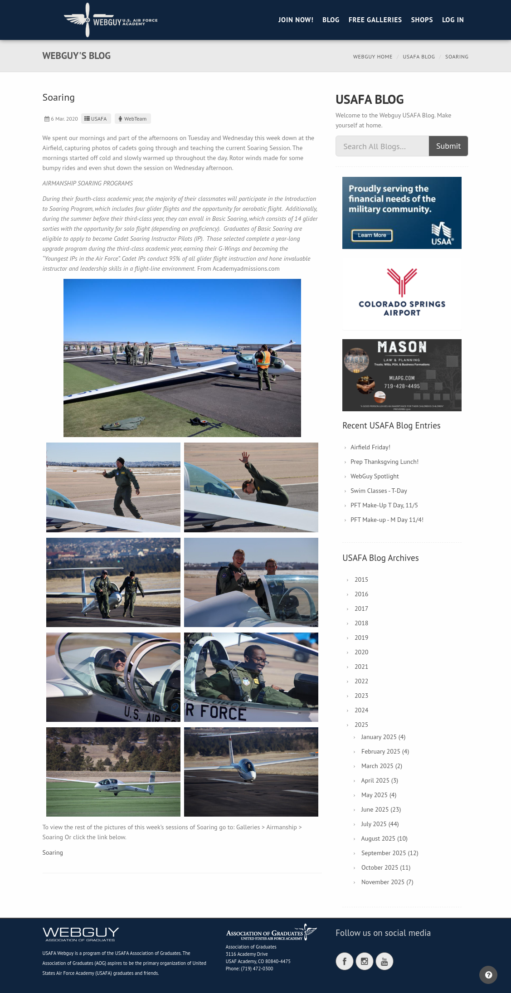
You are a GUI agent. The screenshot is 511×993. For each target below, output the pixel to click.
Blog (331, 19)
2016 (362, 594)
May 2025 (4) (379, 795)
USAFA (95, 118)
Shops (422, 19)
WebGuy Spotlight (374, 476)
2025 (362, 724)
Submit (448, 146)
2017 (362, 608)
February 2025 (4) (385, 751)
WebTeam (132, 118)
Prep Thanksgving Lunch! (384, 462)
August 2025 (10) (384, 838)
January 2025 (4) (383, 737)
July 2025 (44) (380, 824)
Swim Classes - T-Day (378, 491)
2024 (362, 710)
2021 (362, 666)
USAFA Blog (419, 56)
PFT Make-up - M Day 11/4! (386, 520)
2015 (362, 579)
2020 (362, 652)
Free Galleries (375, 19)
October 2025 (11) (386, 867)
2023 (362, 695)
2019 (362, 637)
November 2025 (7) (387, 882)
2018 (362, 623)
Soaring (53, 852)
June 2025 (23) (381, 809)
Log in (453, 19)
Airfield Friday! (370, 447)
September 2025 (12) (390, 853)
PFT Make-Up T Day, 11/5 (384, 505)
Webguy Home (373, 56)
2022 (362, 681)
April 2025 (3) (379, 780)
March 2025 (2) (381, 766)
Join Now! (295, 19)
